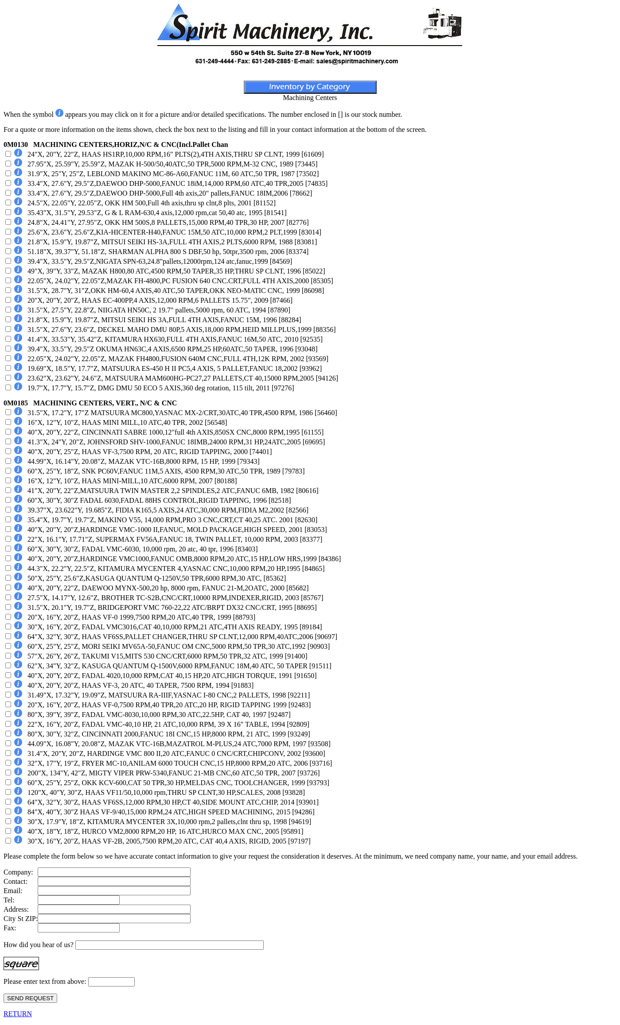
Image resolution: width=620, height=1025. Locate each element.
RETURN (18, 1013)
